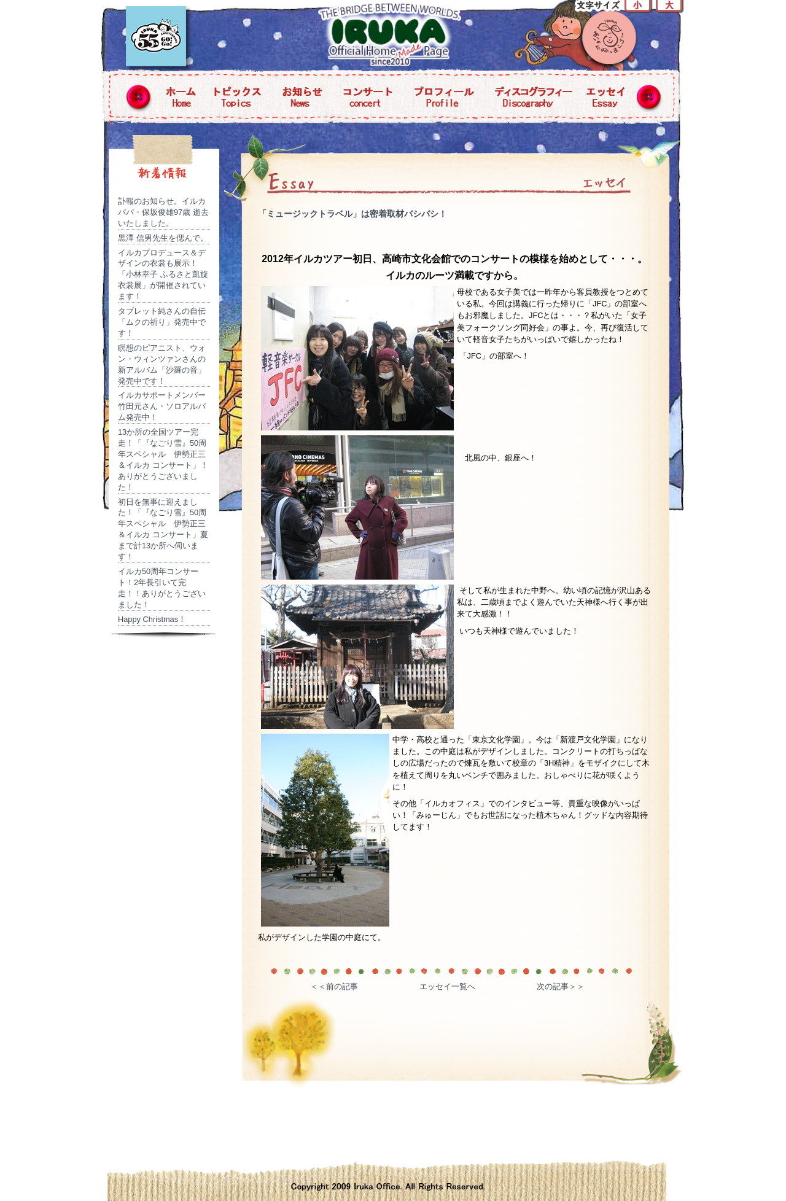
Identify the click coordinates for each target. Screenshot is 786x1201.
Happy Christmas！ (152, 619)
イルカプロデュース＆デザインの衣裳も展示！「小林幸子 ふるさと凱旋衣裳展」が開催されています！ (163, 274)
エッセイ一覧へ (447, 986)
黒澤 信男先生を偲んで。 (163, 238)
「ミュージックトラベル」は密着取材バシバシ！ (352, 214)
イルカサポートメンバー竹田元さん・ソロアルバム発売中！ (162, 406)
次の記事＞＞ (561, 986)
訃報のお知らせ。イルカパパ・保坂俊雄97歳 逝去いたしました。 (163, 212)
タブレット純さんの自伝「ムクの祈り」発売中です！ (162, 322)
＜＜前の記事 (334, 986)
